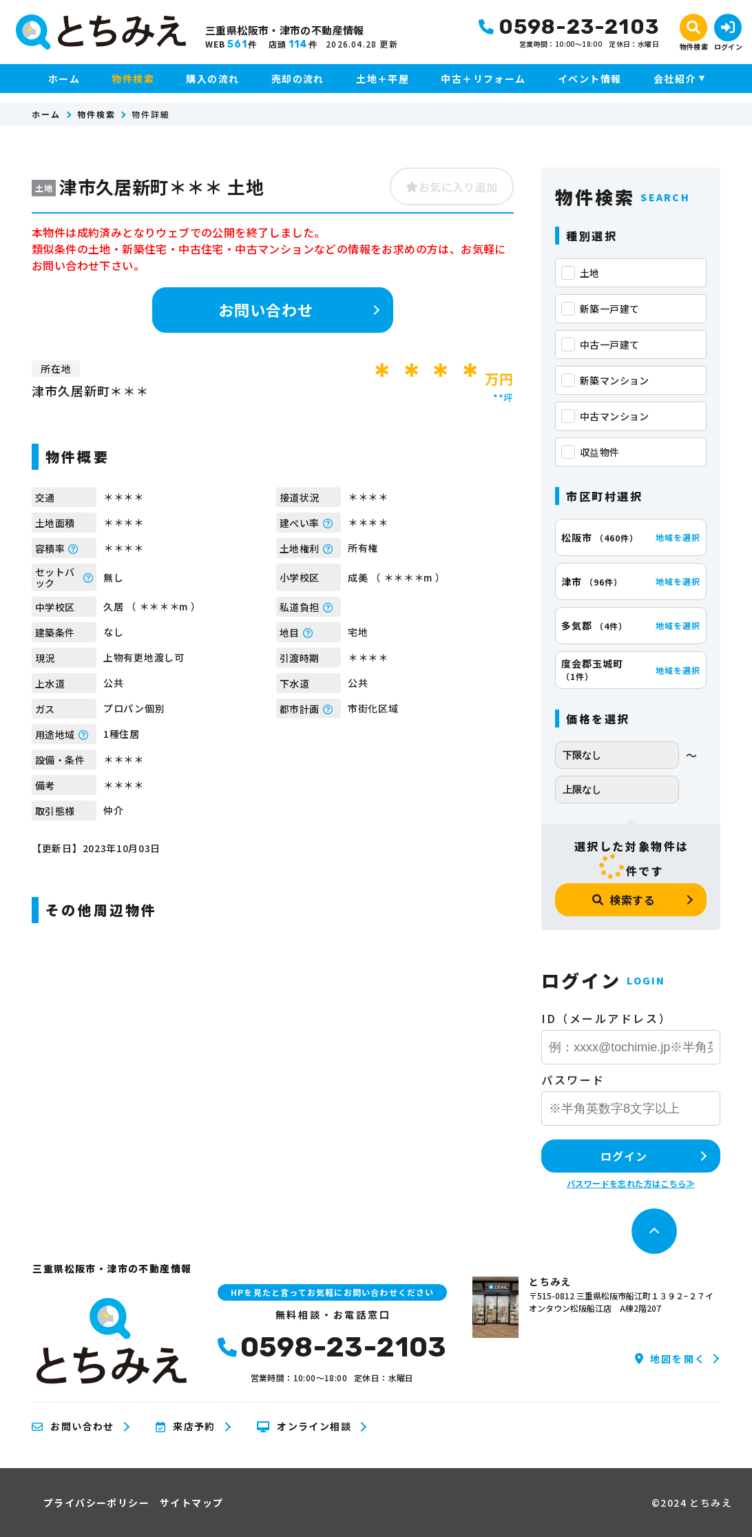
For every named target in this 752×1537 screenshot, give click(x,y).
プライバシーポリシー (96, 1502)
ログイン (623, 1156)
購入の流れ (212, 78)
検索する (624, 899)
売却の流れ (297, 78)
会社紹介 (675, 78)
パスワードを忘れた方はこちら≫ (631, 1183)
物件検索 (133, 78)
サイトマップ (191, 1502)
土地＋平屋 (382, 78)
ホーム (64, 78)
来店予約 (186, 1426)
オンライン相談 (304, 1426)
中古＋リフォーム (483, 78)
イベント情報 (589, 78)
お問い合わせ (266, 309)
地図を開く (670, 1358)
